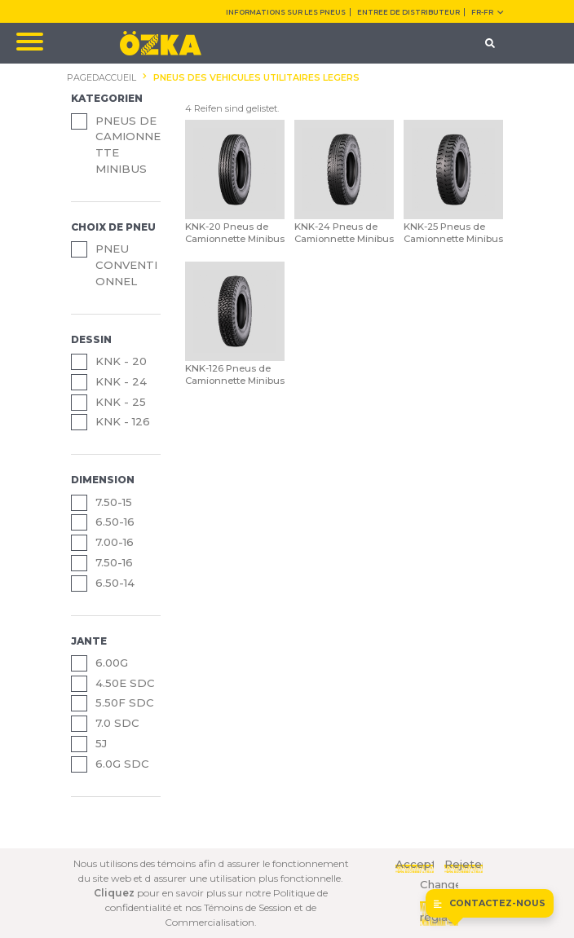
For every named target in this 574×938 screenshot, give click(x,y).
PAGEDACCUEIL (101, 78)
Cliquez (114, 893)
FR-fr (487, 12)
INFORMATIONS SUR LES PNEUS (286, 12)
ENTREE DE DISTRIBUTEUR (408, 12)
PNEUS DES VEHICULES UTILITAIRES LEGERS (256, 78)
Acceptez (414, 863)
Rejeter (463, 863)
